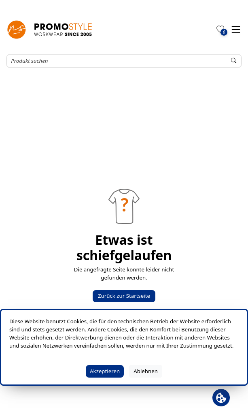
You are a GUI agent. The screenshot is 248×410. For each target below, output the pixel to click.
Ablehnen (146, 371)
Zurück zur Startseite (124, 295)
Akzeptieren (105, 371)
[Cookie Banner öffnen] (221, 398)
